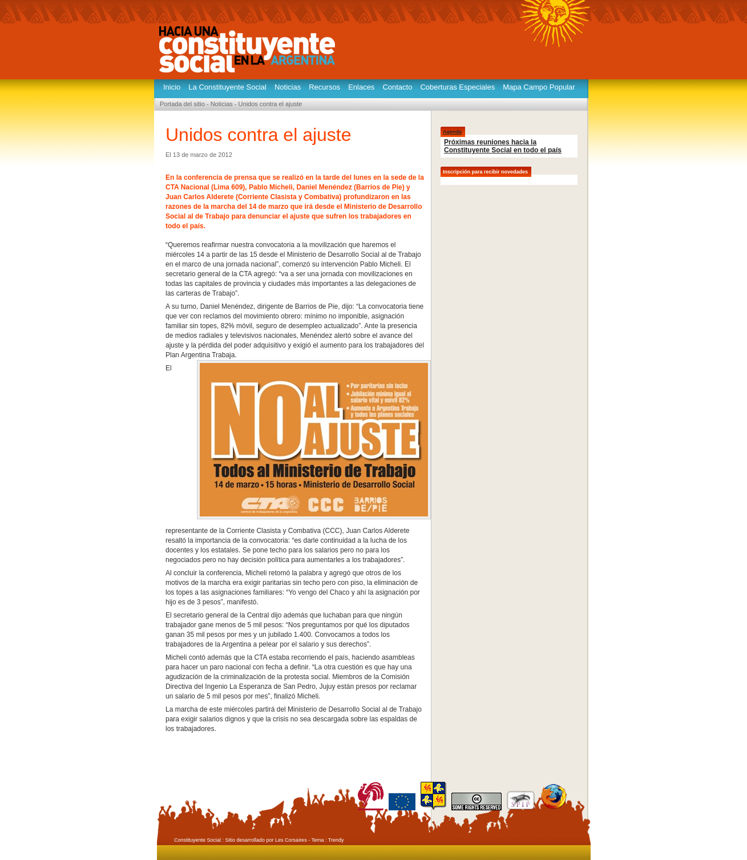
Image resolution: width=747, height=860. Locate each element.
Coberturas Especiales (457, 87)
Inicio (171, 87)
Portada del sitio (182, 103)
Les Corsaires (291, 840)
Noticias (287, 87)
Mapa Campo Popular (539, 87)
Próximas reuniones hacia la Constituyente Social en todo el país (503, 146)
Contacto (397, 87)
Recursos (324, 87)
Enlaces (361, 87)
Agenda (452, 132)
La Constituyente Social (227, 87)
